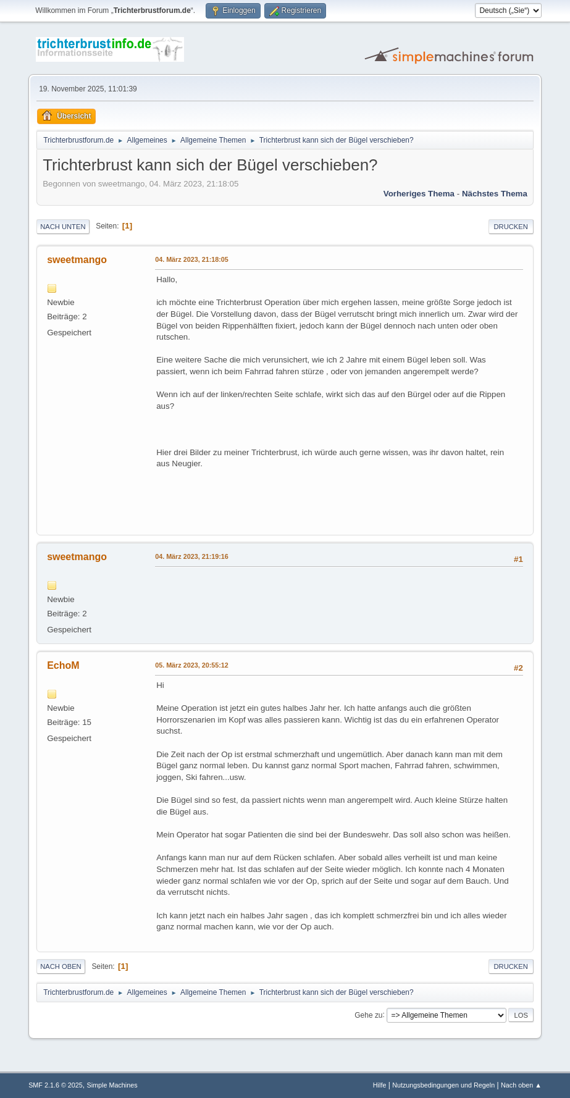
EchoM (63, 665)
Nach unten (62, 226)
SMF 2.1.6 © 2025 (55, 1085)
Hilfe (380, 1085)
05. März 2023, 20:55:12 (191, 665)
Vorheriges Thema (419, 193)
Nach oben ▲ (521, 1085)
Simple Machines (111, 1085)
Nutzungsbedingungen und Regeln (443, 1085)
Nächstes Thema (494, 193)
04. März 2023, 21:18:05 (191, 259)
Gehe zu (368, 1014)
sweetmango (77, 259)
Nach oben (61, 966)
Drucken (511, 226)
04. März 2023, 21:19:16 (191, 556)
